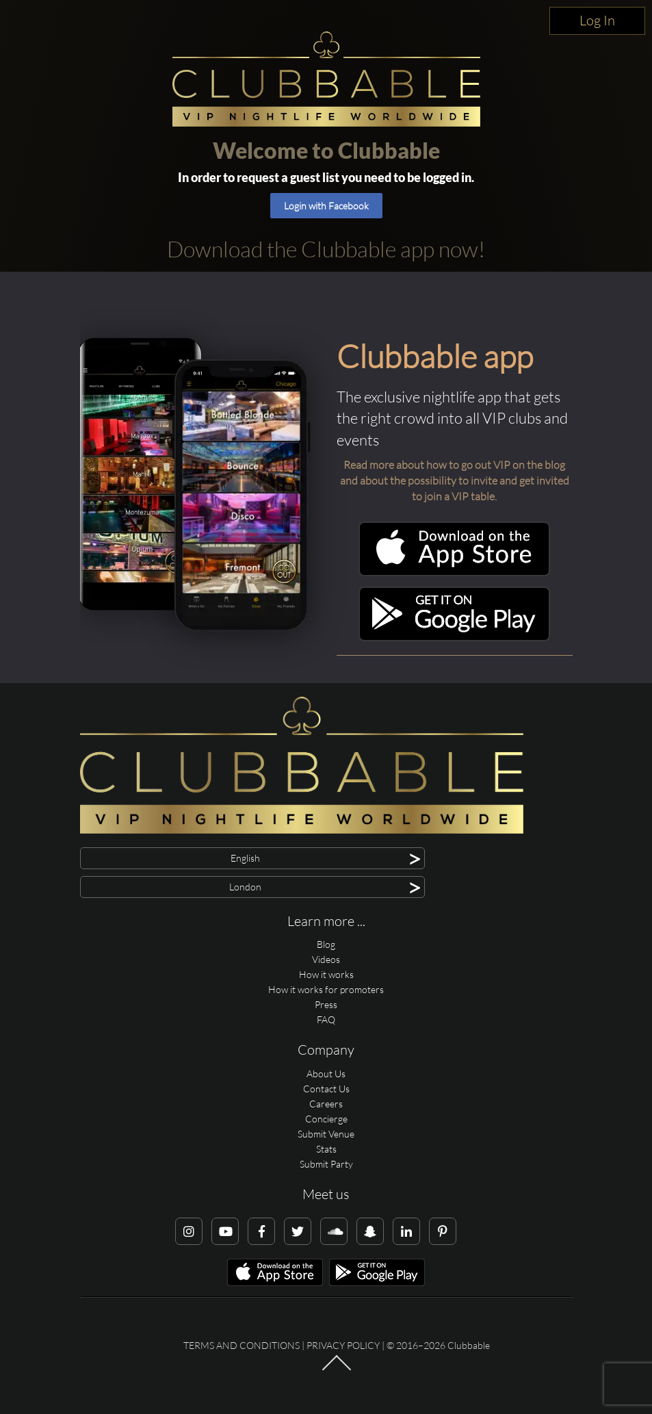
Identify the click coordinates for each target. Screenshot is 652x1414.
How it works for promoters (326, 989)
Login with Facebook (326, 205)
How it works (326, 974)
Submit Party (326, 1164)
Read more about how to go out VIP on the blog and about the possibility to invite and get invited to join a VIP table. (454, 480)
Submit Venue (326, 1134)
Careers (326, 1103)
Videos (326, 959)
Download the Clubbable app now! (326, 248)
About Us (326, 1073)
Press (326, 1004)
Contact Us (326, 1088)
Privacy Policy (343, 1345)
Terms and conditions (241, 1345)
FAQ (326, 1019)
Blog (326, 944)
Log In (597, 20)
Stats (326, 1149)
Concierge (326, 1118)
